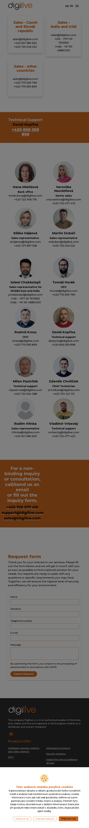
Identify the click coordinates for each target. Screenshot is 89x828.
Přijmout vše (68, 818)
